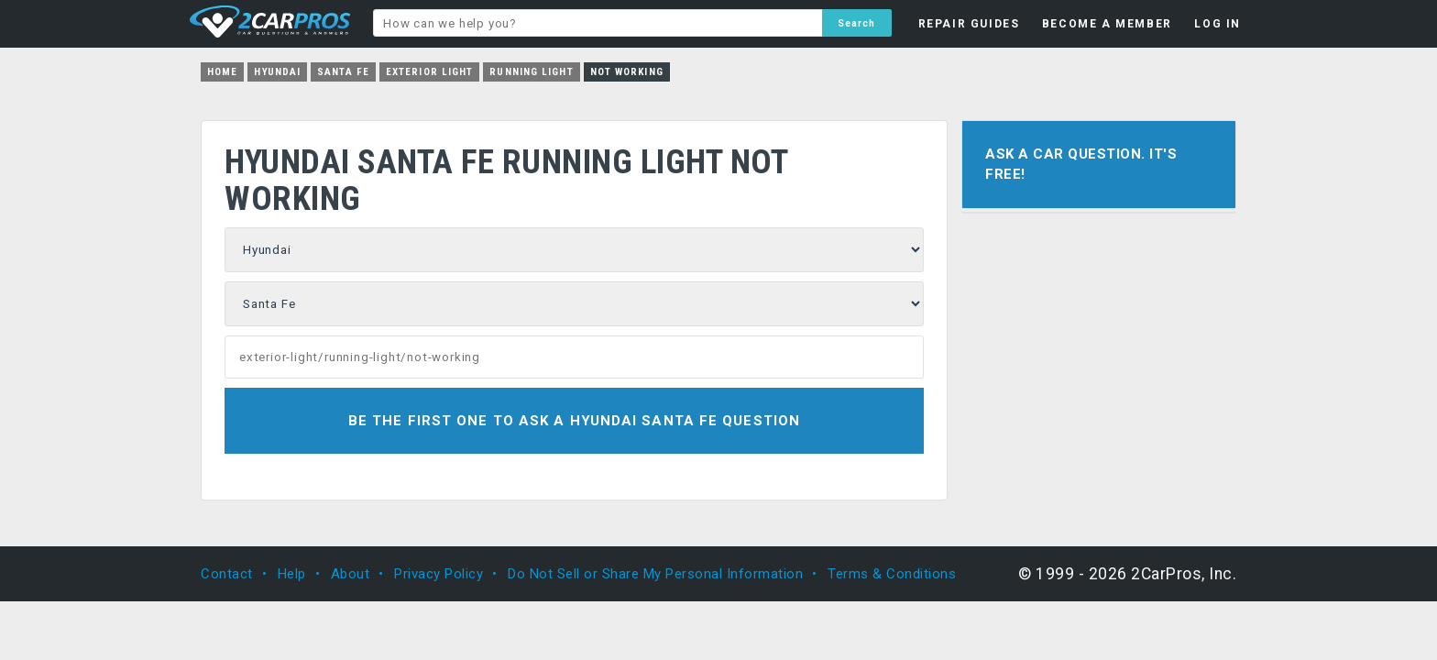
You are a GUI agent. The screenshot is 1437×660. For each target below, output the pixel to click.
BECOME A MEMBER (1107, 23)
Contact (227, 574)
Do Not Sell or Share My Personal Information (655, 574)
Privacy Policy (438, 574)
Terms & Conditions (892, 574)
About (350, 574)
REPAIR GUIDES (969, 23)
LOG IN (1217, 23)
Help (292, 574)
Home (222, 72)
